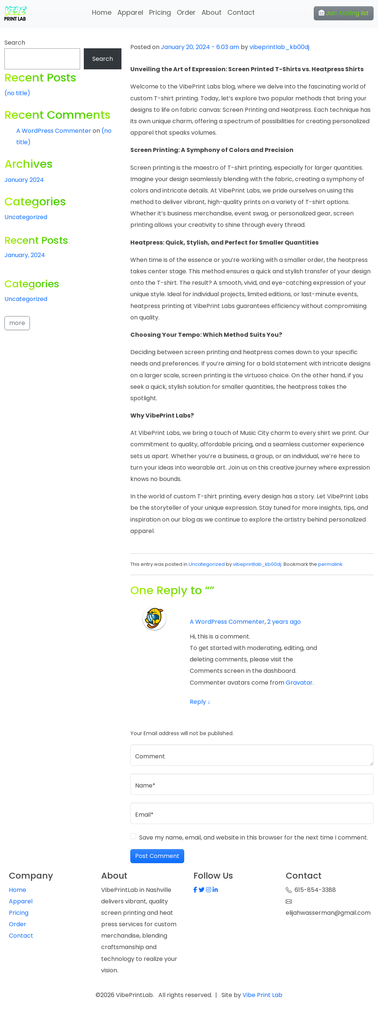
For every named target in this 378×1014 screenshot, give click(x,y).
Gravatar (299, 682)
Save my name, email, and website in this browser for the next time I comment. (253, 837)
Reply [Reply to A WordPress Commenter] (200, 702)
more (17, 323)
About (211, 12)
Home (101, 12)
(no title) (17, 93)
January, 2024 (24, 255)
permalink (330, 564)
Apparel (130, 12)
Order (186, 12)
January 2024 (24, 180)
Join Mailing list (344, 13)
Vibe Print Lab (261, 995)
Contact (241, 12)
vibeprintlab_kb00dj (279, 47)
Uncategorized (207, 564)
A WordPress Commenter (227, 621)
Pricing (160, 12)
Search (14, 42)
